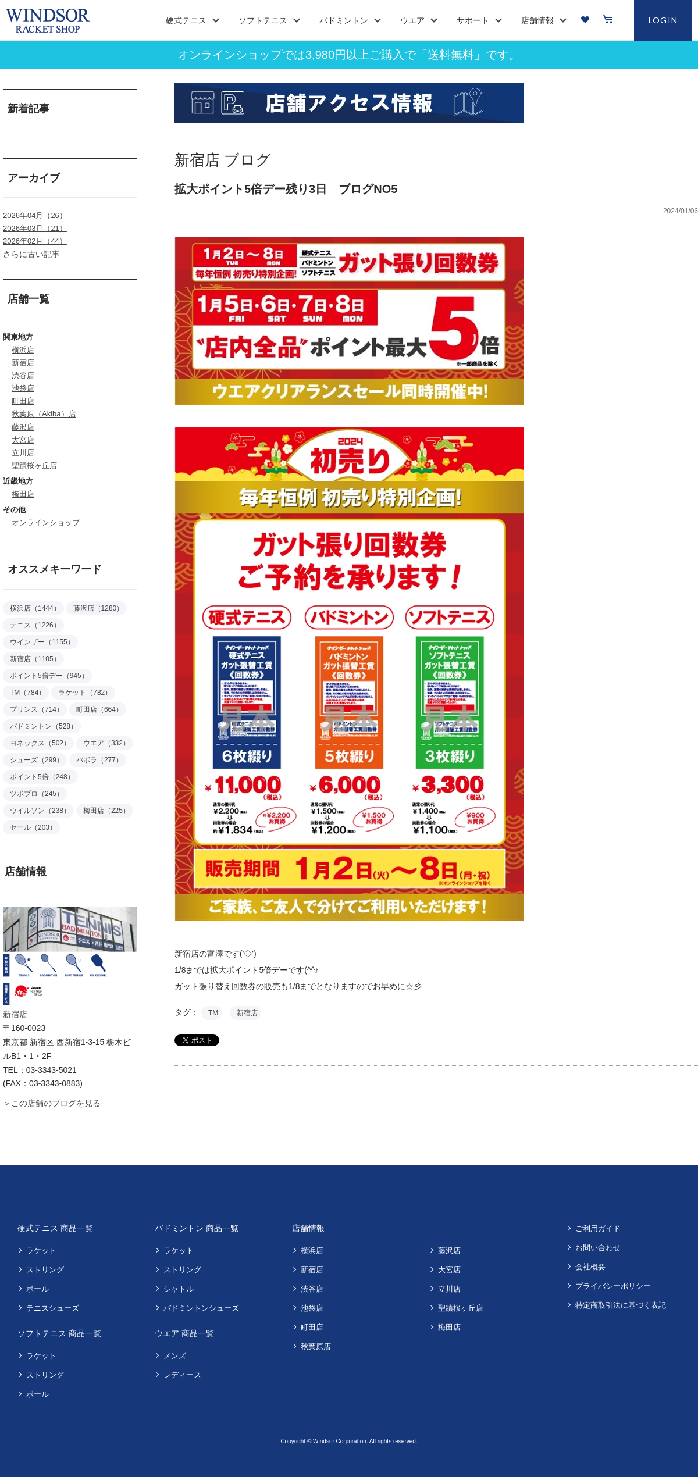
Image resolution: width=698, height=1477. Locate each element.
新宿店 (23, 362)
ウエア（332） (106, 743)
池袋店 (23, 388)
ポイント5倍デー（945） (49, 676)
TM (213, 1013)
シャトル (178, 1289)
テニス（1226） (35, 625)
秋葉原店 (316, 1346)
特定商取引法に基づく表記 (620, 1305)
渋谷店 (23, 375)
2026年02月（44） (35, 241)
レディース (182, 1375)
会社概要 (590, 1266)
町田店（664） (99, 709)
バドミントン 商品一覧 (196, 1228)
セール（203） (33, 827)
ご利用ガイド (598, 1228)
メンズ (174, 1355)
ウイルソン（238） (40, 811)
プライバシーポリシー (613, 1286)
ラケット (41, 1250)
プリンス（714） (36, 709)
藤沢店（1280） (98, 608)
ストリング (45, 1269)
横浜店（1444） (35, 608)
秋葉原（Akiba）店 (44, 413)
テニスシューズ (52, 1308)
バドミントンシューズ (201, 1308)
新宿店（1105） (35, 659)
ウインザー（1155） (42, 642)
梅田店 (23, 494)
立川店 (23, 452)
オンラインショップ (46, 522)
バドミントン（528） (43, 726)
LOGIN (663, 20)
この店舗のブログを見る (56, 1103)
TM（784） (27, 692)
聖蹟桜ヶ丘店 (34, 465)
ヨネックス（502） (40, 743)
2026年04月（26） (35, 215)
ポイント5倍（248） (42, 777)
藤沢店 (23, 427)
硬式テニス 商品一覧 (55, 1228)
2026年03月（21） (35, 228)
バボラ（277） (99, 760)
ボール (37, 1289)
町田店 (23, 401)
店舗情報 (308, 1228)
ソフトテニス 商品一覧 (59, 1333)
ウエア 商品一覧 (184, 1333)
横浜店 (23, 349)
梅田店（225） (106, 811)
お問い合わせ (598, 1247)
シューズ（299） (36, 760)
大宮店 (23, 440)
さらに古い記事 (31, 254)
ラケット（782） (85, 692)
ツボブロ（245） (36, 794)
